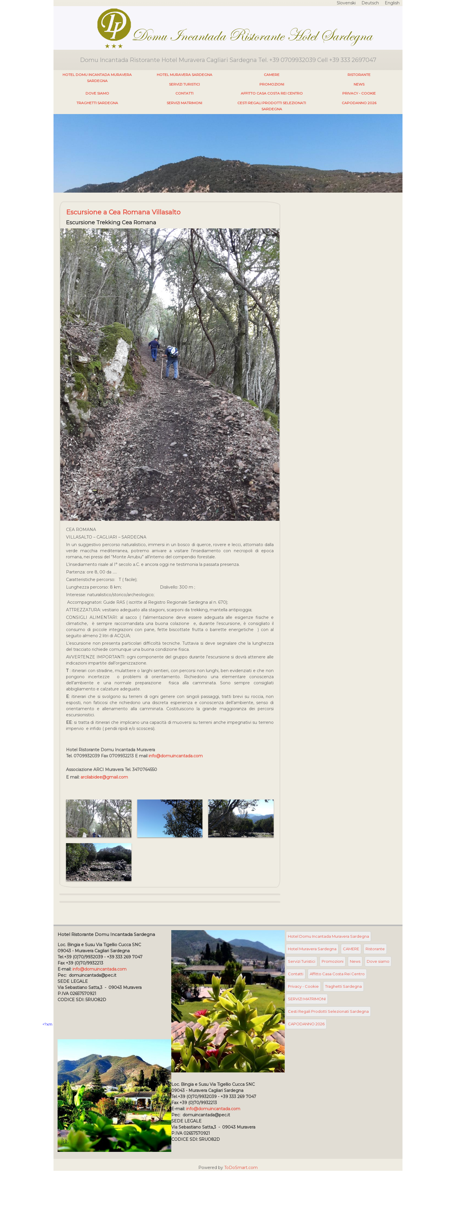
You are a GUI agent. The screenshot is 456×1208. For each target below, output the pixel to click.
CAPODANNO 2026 (359, 103)
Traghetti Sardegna (97, 103)
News (359, 84)
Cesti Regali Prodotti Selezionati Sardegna (271, 106)
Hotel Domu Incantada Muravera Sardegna (97, 77)
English (392, 3)
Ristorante (359, 74)
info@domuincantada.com (176, 755)
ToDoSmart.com (241, 1167)
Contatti (184, 93)
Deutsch (370, 3)
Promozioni (271, 84)
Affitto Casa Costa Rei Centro (272, 93)
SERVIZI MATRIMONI (184, 103)
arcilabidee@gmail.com (104, 777)
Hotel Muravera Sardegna (184, 74)
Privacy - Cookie (359, 93)
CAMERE (271, 74)
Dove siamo (97, 93)
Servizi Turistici (184, 84)
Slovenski (346, 3)
